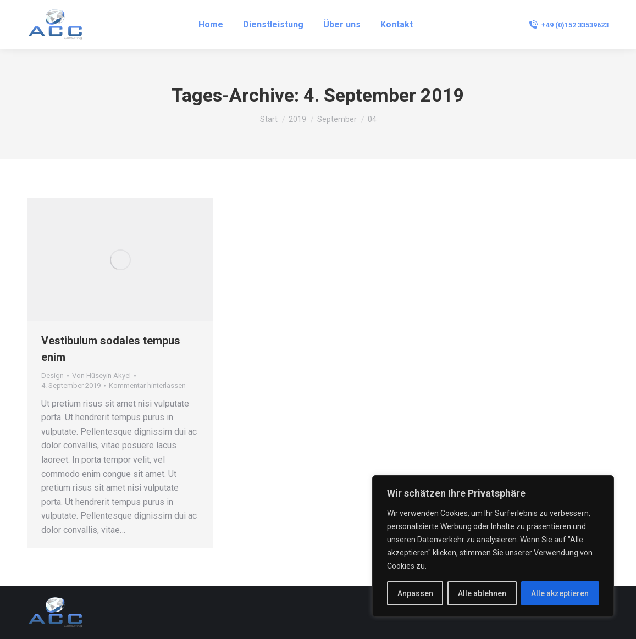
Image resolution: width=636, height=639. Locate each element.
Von (101, 375)
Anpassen (415, 593)
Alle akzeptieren (560, 593)
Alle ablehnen (482, 593)
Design (52, 375)
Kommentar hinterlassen (147, 385)
